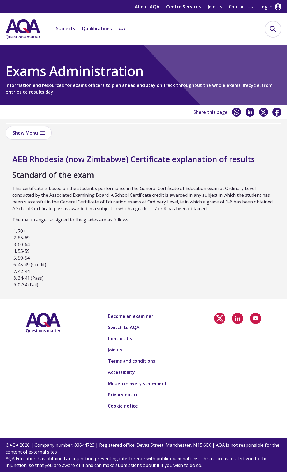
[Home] (23, 29)
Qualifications (97, 29)
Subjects (65, 29)
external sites (43, 452)
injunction (83, 458)
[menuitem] (273, 29)
